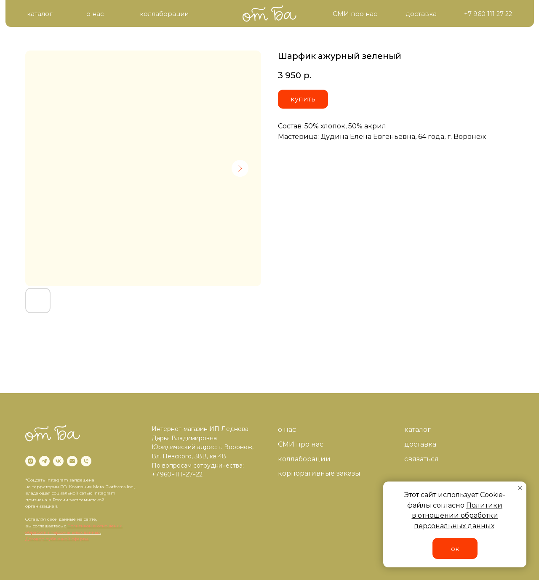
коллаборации (304, 459)
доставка (420, 444)
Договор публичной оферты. (57, 539)
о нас (287, 430)
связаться (421, 459)
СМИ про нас (300, 444)
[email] (72, 461)
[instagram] (30, 461)
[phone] (86, 461)
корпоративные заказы (319, 473)
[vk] (58, 461)
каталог (417, 430)
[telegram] (44, 461)
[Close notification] (520, 488)
